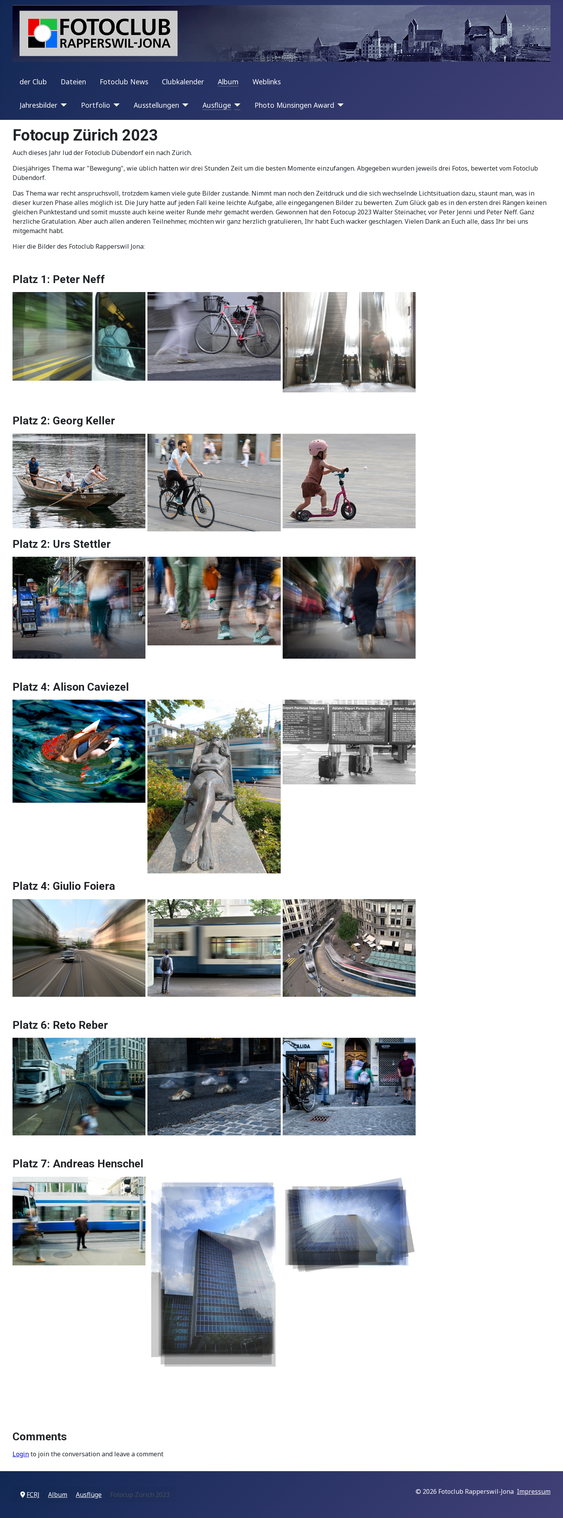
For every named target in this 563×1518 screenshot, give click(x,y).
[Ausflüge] (236, 105)
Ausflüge (217, 105)
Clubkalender (183, 81)
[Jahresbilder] (62, 105)
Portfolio (95, 105)
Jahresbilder (38, 105)
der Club (33, 81)
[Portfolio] (115, 105)
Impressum (533, 1491)
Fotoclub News (124, 81)
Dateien (73, 81)
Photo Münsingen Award (294, 105)
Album (228, 81)
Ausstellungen (156, 105)
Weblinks (267, 81)
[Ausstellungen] (184, 105)
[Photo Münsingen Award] (339, 105)
